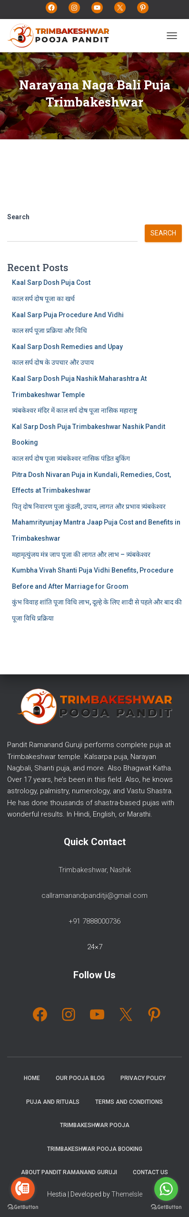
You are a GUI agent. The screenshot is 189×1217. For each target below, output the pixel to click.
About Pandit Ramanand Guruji (69, 1172)
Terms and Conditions (129, 1102)
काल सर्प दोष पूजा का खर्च (43, 298)
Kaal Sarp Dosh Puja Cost (51, 282)
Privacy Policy (143, 1078)
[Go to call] (23, 1189)
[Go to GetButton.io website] (23, 1207)
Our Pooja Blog (80, 1078)
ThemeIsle (126, 1194)
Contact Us (150, 1172)
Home (32, 1078)
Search (18, 217)
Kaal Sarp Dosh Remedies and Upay (67, 346)
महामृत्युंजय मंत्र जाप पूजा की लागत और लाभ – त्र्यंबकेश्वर (81, 554)
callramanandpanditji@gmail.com (94, 895)
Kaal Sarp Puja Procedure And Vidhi (68, 315)
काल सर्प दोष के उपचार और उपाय (53, 362)
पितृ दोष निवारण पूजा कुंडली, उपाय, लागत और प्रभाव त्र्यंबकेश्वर (89, 506)
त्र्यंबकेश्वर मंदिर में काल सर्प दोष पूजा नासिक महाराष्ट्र (74, 410)
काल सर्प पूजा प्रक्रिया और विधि (49, 330)
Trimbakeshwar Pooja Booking (94, 1149)
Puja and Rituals (53, 1102)
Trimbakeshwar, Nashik (95, 870)
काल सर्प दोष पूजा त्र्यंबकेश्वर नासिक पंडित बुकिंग (71, 458)
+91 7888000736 (94, 921)
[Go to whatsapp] (166, 1189)
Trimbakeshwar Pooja (94, 1125)
